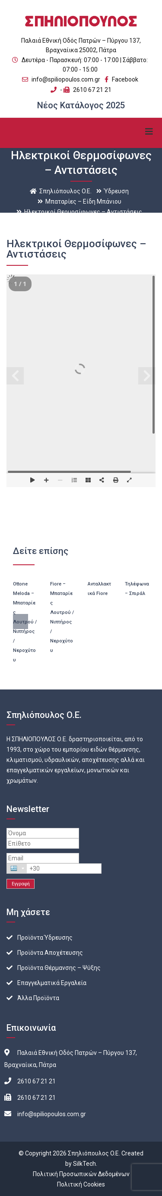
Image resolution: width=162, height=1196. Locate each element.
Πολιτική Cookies (81, 1184)
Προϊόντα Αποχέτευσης (50, 952)
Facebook (121, 79)
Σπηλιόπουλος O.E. (94, 1153)
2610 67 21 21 (92, 89)
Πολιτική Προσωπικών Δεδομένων (81, 1174)
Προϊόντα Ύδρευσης (45, 937)
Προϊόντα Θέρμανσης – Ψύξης (59, 967)
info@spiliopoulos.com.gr (66, 79)
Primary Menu (149, 131)
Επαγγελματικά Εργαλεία (51, 982)
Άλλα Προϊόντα (38, 998)
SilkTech (84, 1163)
